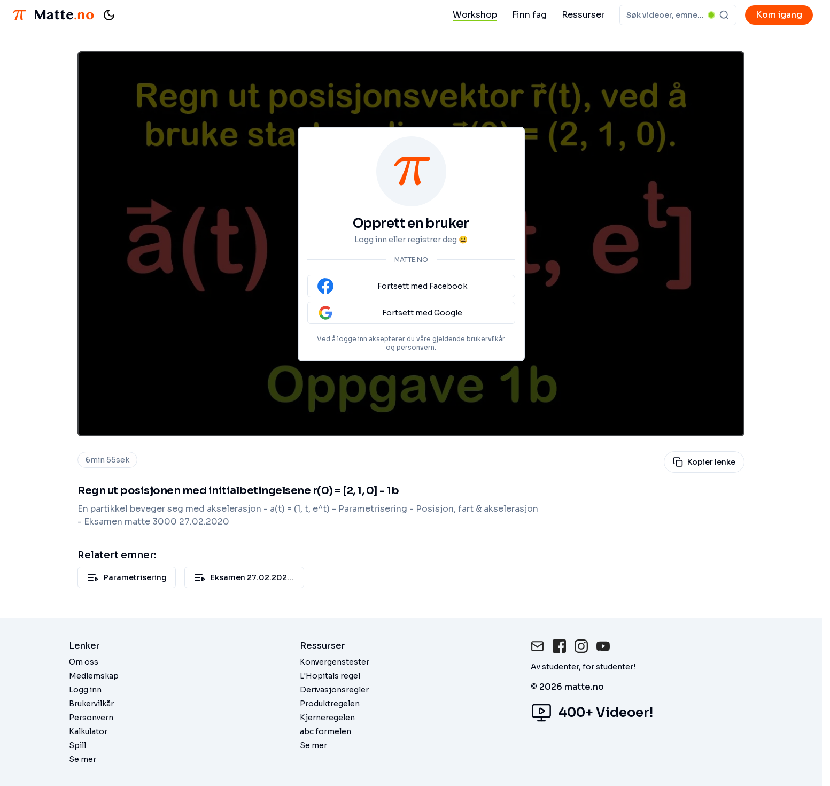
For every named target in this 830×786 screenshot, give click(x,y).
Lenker (84, 645)
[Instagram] (581, 646)
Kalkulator (88, 731)
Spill (77, 745)
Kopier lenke (704, 462)
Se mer (82, 759)
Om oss (83, 662)
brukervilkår (486, 339)
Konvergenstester (334, 662)
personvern (416, 347)
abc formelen (325, 731)
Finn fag (529, 14)
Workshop (475, 14)
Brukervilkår (91, 703)
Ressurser (583, 14)
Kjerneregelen (327, 717)
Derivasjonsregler (334, 690)
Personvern (91, 717)
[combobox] (677, 15)
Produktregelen (330, 703)
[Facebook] (559, 646)
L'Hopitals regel (330, 676)
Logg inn (85, 690)
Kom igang (779, 14)
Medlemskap (94, 676)
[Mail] (537, 646)
